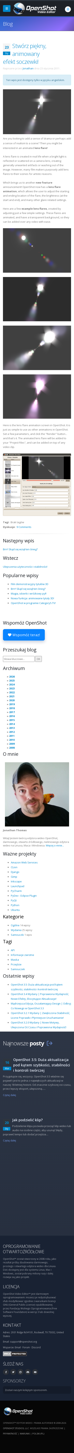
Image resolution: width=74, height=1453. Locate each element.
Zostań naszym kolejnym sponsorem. (26, 1390)
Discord (36, 1347)
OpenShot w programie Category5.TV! (33, 603)
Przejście (16, 964)
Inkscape (16, 881)
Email (18, 1347)
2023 (12, 688)
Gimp (14, 876)
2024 (12, 684)
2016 (12, 716)
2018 (12, 708)
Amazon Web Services (24, 862)
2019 (12, 704)
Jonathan (28, 68)
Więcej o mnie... (55, 845)
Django (15, 872)
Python (15, 905)
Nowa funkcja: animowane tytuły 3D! (32, 598)
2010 (12, 740)
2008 (12, 747)
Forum (26, 1347)
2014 (12, 724)
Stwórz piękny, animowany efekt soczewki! (24, 53)
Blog (8, 23)
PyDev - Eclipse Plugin (24, 895)
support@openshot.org (23, 1341)
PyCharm (16, 891)
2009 (12, 743)
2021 (12, 696)
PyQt (14, 900)
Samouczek (18, 969)
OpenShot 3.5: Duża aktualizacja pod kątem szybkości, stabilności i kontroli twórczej (41, 1065)
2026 (12, 676)
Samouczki (17, 935)
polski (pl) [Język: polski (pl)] (38, 1433)
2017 (12, 712)
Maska (15, 959)
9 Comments (24, 527)
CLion (14, 867)
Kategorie (13, 916)
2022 (12, 692)
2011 (12, 736)
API (13, 950)
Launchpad (17, 886)
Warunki (25, 1433)
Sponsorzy (14, 1381)
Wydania (16, 930)
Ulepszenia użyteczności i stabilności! (25, 566)
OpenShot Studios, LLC (16, 1428)
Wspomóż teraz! (24, 634)
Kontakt (12, 1325)
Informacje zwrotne (22, 955)
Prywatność (10, 1433)
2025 (12, 680)
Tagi (7, 941)
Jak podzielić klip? (27, 1120)
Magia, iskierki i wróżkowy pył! (28, 593)
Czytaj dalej (9, 1095)
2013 (12, 728)
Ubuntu (15, 910)
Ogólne (15, 925)
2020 (12, 700)
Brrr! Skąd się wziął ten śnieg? (20, 549)
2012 (12, 732)
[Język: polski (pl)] (68, 9)
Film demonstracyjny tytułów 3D (29, 584)
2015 (12, 720)
